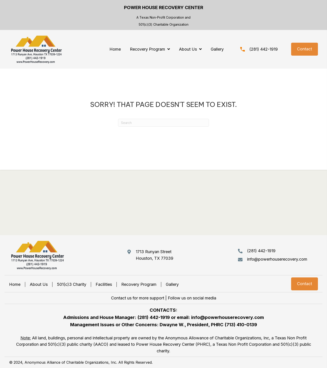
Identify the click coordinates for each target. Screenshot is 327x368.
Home (14, 284)
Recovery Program (138, 284)
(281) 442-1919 (263, 49)
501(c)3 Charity (71, 284)
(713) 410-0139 (241, 324)
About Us (39, 284)
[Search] (163, 123)
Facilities (104, 284)
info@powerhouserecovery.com (277, 259)
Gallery (172, 284)
